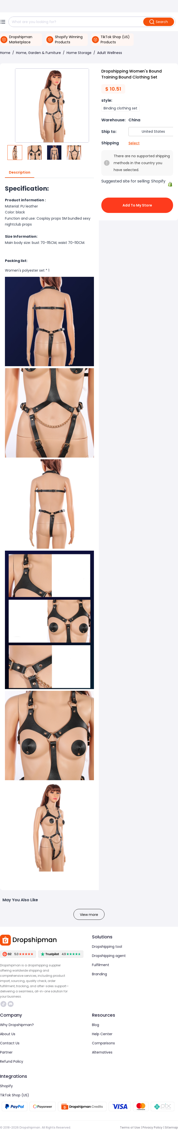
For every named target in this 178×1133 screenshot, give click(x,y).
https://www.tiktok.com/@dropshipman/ (3, 1004)
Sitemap (171, 1127)
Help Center (102, 1033)
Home (5, 52)
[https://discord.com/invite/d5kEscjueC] (11, 1004)
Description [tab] (19, 172)
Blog (95, 1024)
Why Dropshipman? (17, 1024)
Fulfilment (100, 964)
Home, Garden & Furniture (38, 52)
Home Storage (79, 52)
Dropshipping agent (109, 955)
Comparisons (103, 1043)
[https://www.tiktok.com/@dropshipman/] (3, 1004)
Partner (6, 1052)
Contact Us (9, 1043)
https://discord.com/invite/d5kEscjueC (11, 1004)
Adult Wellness (109, 52)
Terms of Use (130, 1127)
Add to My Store (137, 205)
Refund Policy (11, 1061)
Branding (99, 974)
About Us (7, 1033)
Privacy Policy (152, 1127)
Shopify (6, 1085)
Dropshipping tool (107, 946)
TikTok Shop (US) (14, 1095)
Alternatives (102, 1052)
